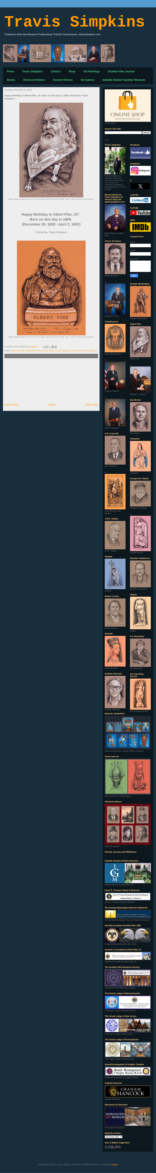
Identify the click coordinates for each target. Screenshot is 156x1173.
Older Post (91, 404)
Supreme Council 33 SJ (72, 350)
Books (11, 79)
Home (52, 404)
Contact (56, 71)
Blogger (114, 1164)
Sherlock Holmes (34, 79)
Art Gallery (87, 79)
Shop (72, 71)
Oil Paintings (91, 71)
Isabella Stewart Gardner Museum (123, 79)
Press (10, 71)
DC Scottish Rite (29, 350)
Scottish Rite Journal (121, 71)
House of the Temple (46, 350)
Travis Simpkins (74, 22)
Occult (58, 350)
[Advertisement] (51, 380)
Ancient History (63, 79)
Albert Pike (16, 350)
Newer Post (11, 404)
